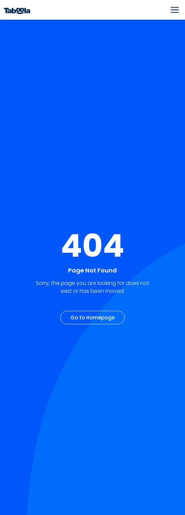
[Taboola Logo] (17, 10)
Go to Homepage (92, 317)
